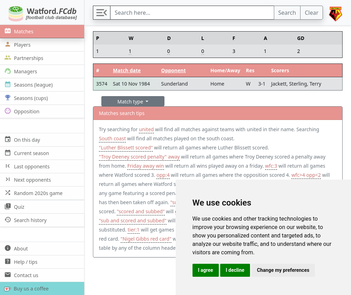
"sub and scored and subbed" (133, 220)
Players (17, 44)
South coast (112, 138)
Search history (25, 219)
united (146, 129)
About (15, 248)
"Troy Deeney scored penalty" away (139, 156)
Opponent (173, 70)
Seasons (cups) (25, 97)
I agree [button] (205, 270)
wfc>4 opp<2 (306, 175)
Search (287, 12)
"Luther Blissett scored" (126, 147)
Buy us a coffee (25, 288)
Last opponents (26, 166)
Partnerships (23, 57)
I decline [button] (235, 270)
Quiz (13, 206)
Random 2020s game (33, 192)
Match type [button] (130, 101)
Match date (127, 70)
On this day (21, 139)
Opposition (21, 111)
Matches (18, 31)
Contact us (20, 275)
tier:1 (134, 229)
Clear (311, 12)
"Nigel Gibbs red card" (146, 238)
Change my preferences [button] (283, 270)
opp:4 (162, 175)
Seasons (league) (28, 84)
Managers (20, 71)
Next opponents (27, 179)
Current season (26, 152)
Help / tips (20, 261)
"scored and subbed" (140, 211)
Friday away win (145, 165)
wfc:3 (271, 165)
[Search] (192, 13)
